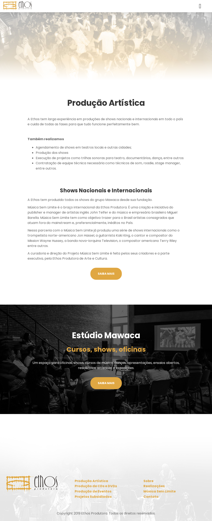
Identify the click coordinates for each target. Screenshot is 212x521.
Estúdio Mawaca (106, 335)
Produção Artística (91, 481)
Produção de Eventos (93, 491)
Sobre (148, 481)
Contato (151, 496)
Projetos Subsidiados (93, 496)
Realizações (154, 486)
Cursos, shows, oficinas (106, 349)
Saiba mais (106, 274)
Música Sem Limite (159, 491)
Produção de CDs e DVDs (96, 486)
